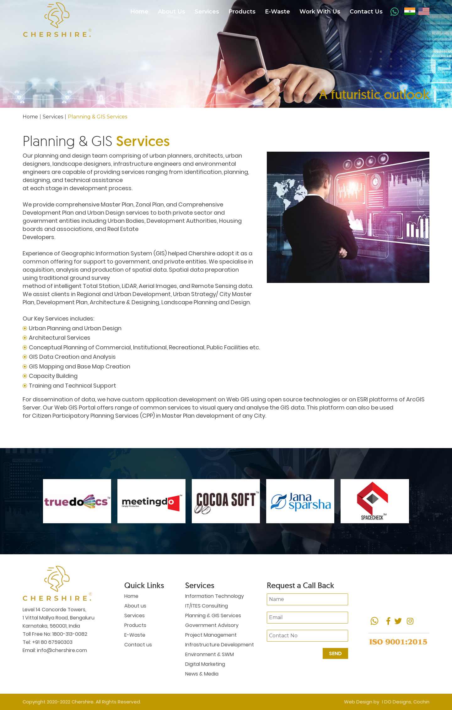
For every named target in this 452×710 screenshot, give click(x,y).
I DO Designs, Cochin (405, 701)
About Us (171, 11)
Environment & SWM (209, 654)
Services (207, 11)
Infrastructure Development (219, 644)
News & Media (201, 673)
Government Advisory (212, 625)
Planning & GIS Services (213, 615)
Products (242, 11)
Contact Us (366, 11)
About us (135, 605)
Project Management (211, 635)
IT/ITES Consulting (206, 605)
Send (335, 653)
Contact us (138, 644)
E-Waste (277, 11)
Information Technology (214, 596)
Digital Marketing (205, 664)
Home (139, 11)
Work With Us (319, 11)
